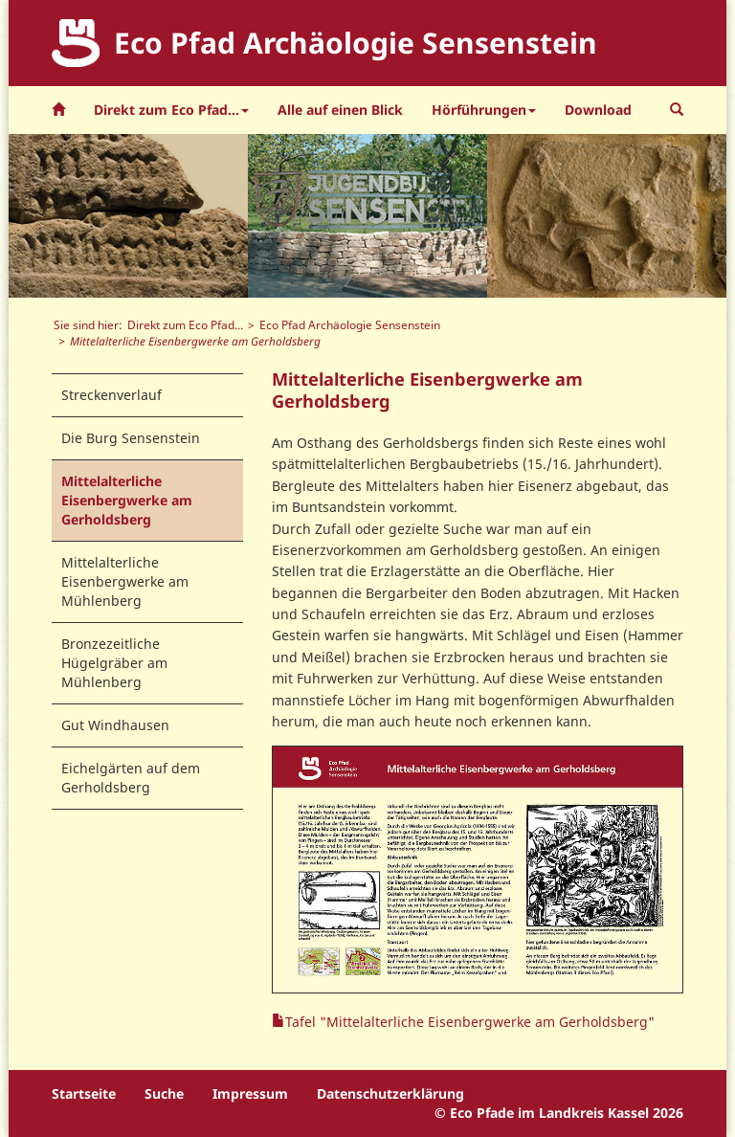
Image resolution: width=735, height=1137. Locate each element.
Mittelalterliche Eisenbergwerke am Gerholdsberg (126, 500)
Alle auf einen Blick (340, 109)
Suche (164, 1093)
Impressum (250, 1093)
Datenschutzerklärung (390, 1093)
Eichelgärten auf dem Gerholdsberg (130, 777)
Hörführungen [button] (484, 109)
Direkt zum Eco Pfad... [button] (171, 109)
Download (598, 109)
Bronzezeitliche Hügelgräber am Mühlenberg (114, 663)
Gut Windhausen (115, 725)
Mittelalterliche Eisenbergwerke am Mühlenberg (125, 581)
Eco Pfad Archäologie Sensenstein (349, 324)
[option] (128, 216)
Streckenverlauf (111, 395)
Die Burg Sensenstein (130, 438)
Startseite (84, 1093)
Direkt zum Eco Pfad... (185, 324)
